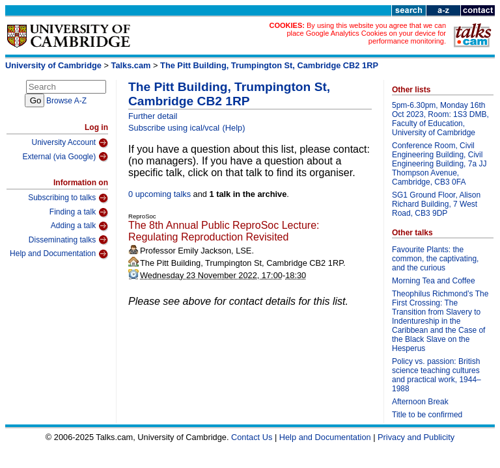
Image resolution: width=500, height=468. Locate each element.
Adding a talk (79, 226)
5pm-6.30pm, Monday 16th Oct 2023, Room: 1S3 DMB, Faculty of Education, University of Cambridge (440, 119)
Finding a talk (78, 212)
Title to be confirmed (427, 414)
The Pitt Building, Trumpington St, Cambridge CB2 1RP (269, 65)
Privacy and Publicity (416, 437)
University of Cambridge (53, 65)
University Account (69, 143)
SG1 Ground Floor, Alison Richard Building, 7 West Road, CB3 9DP (436, 204)
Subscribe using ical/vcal (173, 128)
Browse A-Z (66, 100)
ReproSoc (142, 216)
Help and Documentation (59, 254)
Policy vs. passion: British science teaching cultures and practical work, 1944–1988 (436, 375)
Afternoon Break (420, 401)
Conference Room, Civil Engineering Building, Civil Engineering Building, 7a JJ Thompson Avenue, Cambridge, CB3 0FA (439, 164)
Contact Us (251, 437)
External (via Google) (65, 156)
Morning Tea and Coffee (433, 280)
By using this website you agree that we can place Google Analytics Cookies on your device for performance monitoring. (366, 33)
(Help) (234, 128)
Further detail (152, 116)
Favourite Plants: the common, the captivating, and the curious (435, 258)
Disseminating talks (68, 240)
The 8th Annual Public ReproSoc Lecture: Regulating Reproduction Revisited (224, 231)
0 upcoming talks (159, 194)
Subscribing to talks (68, 198)
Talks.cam (131, 65)
